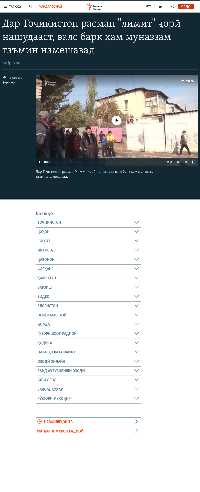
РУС (149, 6)
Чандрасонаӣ (50, 7)
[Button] (17, 81)
